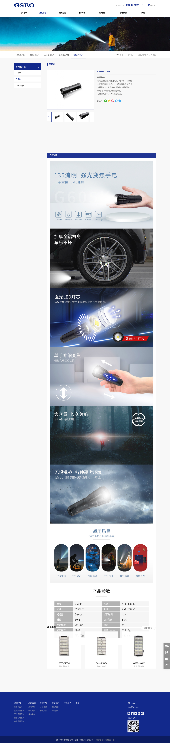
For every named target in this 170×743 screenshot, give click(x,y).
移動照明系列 (78, 56)
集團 (77, 731)
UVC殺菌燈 (20, 86)
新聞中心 (44, 731)
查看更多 (148, 656)
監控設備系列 (34, 55)
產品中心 (131, 55)
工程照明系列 (49, 55)
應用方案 (32, 731)
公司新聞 (43, 735)
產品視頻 (31, 739)
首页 (121, 55)
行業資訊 (43, 739)
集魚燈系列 (21, 55)
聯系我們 (67, 731)
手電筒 (18, 79)
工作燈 (18, 73)
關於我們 (56, 731)
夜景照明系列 (64, 55)
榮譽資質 (55, 739)
